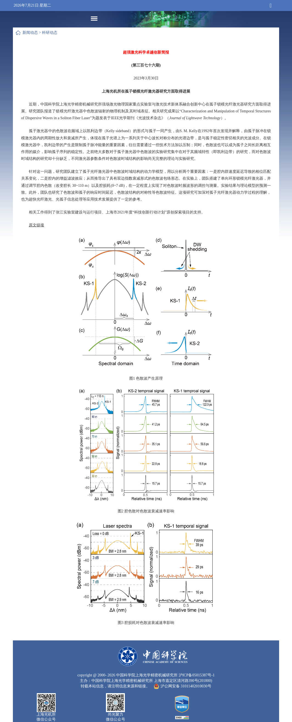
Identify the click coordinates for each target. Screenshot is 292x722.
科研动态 (49, 32)
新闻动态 (30, 32)
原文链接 (36, 225)
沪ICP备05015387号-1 (197, 675)
